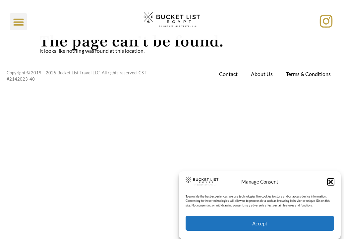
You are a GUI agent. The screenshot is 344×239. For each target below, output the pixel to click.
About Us (262, 74)
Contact (228, 74)
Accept (259, 223)
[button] (330, 182)
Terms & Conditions (308, 74)
